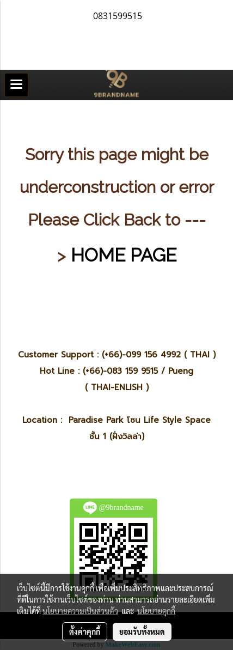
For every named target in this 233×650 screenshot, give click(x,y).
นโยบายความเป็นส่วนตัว (80, 611)
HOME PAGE (123, 255)
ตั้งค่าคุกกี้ (84, 631)
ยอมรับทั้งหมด (142, 631)
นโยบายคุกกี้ (156, 611)
